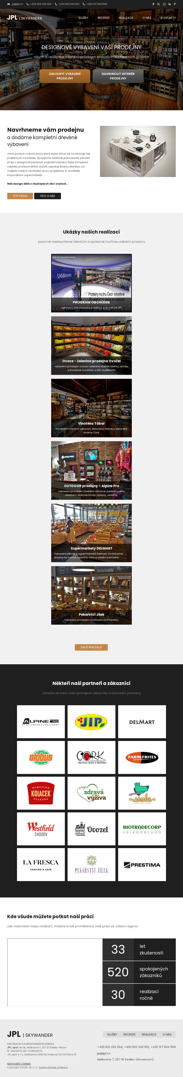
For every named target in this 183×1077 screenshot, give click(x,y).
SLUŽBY (83, 18)
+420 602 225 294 (40, 4)
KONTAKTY (168, 18)
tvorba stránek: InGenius (53, 1067)
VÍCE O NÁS (47, 196)
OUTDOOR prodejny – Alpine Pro (91, 486)
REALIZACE (126, 18)
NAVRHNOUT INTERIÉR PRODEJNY (118, 76)
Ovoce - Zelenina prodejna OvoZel (91, 361)
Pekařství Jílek (91, 614)
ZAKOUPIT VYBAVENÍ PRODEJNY (65, 76)
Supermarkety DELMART (91, 548)
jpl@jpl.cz (17, 4)
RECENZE (104, 18)
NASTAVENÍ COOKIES (19, 1063)
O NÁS (147, 18)
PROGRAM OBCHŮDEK (91, 302)
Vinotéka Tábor (91, 423)
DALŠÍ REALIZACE (91, 647)
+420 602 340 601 (68, 4)
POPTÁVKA (20, 196)
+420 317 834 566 (96, 4)
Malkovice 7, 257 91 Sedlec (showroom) (125, 1059)
